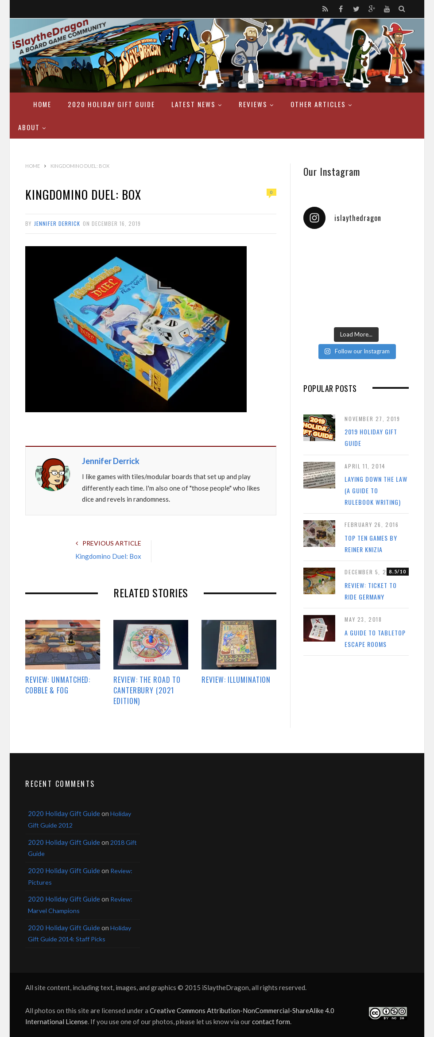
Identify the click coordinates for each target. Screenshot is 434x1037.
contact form (271, 1021)
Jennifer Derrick (57, 223)
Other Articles (318, 104)
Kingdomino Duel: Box (108, 556)
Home (42, 104)
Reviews (253, 104)
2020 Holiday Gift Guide (111, 104)
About (29, 127)
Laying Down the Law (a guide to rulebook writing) (376, 490)
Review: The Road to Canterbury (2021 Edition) (147, 690)
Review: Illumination (236, 679)
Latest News (193, 104)
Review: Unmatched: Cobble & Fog (57, 685)
